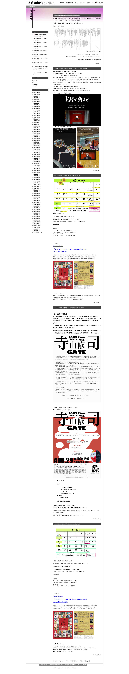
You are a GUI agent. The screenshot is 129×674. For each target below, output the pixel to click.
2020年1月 (36, 220)
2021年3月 (36, 197)
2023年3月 (36, 158)
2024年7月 (36, 129)
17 (73, 661)
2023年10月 (36, 145)
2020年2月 (36, 218)
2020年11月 (36, 204)
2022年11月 (36, 165)
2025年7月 (36, 108)
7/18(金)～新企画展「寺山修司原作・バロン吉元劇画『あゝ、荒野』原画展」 (41, 68)
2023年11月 (36, 143)
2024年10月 (36, 124)
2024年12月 (36, 120)
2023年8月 (36, 149)
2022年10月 (36, 167)
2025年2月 (36, 117)
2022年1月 (36, 182)
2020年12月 (36, 202)
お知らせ (35, 80)
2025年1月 (36, 119)
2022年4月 (36, 177)
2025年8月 (36, 106)
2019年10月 (36, 225)
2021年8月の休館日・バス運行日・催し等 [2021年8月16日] (67, 175)
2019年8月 (36, 229)
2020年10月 (36, 206)
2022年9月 (36, 168)
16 (71, 661)
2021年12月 (36, 184)
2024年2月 (36, 138)
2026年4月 (36, 92)
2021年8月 (36, 190)
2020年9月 (36, 207)
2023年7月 (36, 151)
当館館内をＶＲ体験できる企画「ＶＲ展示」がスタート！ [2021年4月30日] (70, 68)
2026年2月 (36, 96)
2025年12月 (36, 99)
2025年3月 (36, 115)
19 (78, 661)
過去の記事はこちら (38, 232)
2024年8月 (36, 127)
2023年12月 (36, 142)
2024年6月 (36, 131)
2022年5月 (36, 175)
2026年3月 (36, 94)
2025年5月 (36, 111)
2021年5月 (36, 193)
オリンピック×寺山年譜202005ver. (74, 23)
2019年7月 (36, 230)
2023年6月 (36, 152)
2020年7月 (36, 211)
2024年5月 (36, 133)
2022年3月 (36, 179)
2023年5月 (36, 154)
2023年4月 (36, 156)
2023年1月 (36, 161)
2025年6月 (36, 110)
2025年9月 (36, 104)
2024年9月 (36, 126)
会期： (60, 251)
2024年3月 (36, 136)
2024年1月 (36, 140)
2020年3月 (36, 216)
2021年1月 (36, 200)
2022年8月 (36, 170)
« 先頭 (59, 661)
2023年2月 (36, 159)
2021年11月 (36, 186)
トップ (28, 6)
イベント (35, 84)
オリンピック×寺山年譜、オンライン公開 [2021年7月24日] (67, 15)
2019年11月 (36, 223)
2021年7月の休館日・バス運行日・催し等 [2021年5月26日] (67, 524)
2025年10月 (36, 103)
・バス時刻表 (56, 224)
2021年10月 (36, 188)
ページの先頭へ (96, 63)
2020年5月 (36, 213)
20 (80, 661)
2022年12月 (36, 163)
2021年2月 (36, 198)
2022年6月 (36, 174)
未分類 (35, 85)
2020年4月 (36, 214)
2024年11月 (36, 122)
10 (66, 661)
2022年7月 (36, 172)
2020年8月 (36, 209)
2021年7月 (36, 191)
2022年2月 (36, 181)
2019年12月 (36, 221)
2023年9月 (36, 147)
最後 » (87, 661)
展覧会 (35, 82)
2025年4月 (36, 113)
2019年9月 (36, 227)
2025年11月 (36, 101)
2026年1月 (36, 97)
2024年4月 (36, 135)
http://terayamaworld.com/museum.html (69, 75)
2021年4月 (36, 195)
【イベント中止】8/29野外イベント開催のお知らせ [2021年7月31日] (69, 307)
